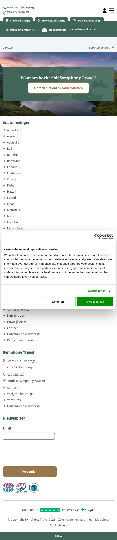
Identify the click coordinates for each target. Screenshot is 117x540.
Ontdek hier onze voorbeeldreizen (58, 88)
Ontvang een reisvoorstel (24, 334)
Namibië (12, 222)
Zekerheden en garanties (75, 520)
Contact (12, 328)
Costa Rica (14, 173)
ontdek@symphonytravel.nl (26, 381)
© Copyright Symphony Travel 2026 (31, 520)
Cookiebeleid (58, 525)
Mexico (12, 216)
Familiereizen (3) (18, 20)
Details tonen (96, 290)
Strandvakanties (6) (87, 20)
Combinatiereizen (19, 309)
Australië (13, 142)
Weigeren (58, 301)
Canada (12, 167)
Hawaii (11, 192)
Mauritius (13, 210)
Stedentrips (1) (54, 30)
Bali (9, 149)
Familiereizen (16, 316)
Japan (11, 204)
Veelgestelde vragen (20, 394)
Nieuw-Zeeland (17, 228)
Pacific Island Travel (20, 340)
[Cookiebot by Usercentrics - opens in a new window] (97, 236)
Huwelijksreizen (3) (51, 20)
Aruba (11, 136)
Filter (58, 536)
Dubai (11, 185)
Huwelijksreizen (17, 322)
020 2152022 (15, 375)
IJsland (11, 198)
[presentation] (30, 453)
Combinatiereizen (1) (20, 30)
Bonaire (12, 155)
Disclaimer (102, 520)
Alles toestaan (95, 301)
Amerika (12, 130)
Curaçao (12, 179)
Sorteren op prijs (101, 47)
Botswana (13, 161)
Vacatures (14, 400)
